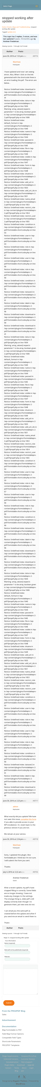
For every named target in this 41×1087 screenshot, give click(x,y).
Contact (8, 1068)
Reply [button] (24, 56)
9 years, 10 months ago (23, 39)
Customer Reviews (28, 1059)
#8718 (35, 839)
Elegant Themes (20, 1081)
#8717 (35, 801)
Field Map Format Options (13, 1034)
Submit (9, 1003)
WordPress (20, 1084)
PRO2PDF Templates (10, 1045)
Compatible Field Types (11, 1037)
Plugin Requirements (10, 1056)
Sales (4, 1014)
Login (31, 1068)
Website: (7, 957)
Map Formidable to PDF (12, 1030)
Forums (9, 27)
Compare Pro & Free (28, 1056)
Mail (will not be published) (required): (16, 950)
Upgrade (31, 1065)
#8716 (35, 56)
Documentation (12, 1062)
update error (12, 32)
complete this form (28, 819)
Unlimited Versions (11, 1059)
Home (4, 27)
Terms (16, 1068)
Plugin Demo (9, 1065)
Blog (16, 1071)
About (24, 1068)
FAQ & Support (26, 1062)
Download (21, 1065)
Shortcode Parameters (11, 1041)
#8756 (35, 872)
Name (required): (9, 943)
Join (22, 1071)
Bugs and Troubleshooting (21, 27)
